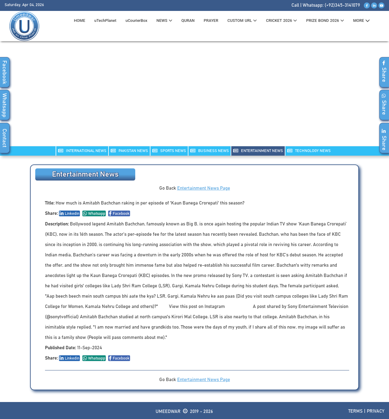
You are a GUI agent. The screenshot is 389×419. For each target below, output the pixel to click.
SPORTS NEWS (169, 150)
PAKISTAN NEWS (129, 150)
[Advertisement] (194, 97)
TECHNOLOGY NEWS (309, 150)
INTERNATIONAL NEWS (82, 150)
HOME (79, 20)
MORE (361, 20)
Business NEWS (209, 150)
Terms (355, 411)
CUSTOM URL (242, 20)
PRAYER (211, 20)
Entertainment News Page (203, 188)
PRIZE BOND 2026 (325, 20)
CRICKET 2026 (281, 20)
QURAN (188, 20)
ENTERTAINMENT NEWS (258, 150)
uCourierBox (136, 20)
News (164, 20)
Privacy (375, 411)
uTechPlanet (105, 20)
